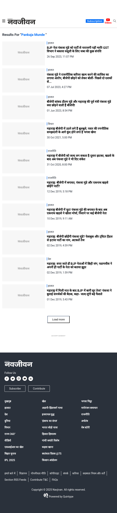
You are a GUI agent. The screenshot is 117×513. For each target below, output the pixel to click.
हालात (7, 407)
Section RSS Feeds (15, 479)
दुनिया (7, 420)
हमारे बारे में (9, 473)
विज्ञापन (23, 473)
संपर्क (65, 473)
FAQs (55, 479)
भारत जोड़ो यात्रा (50, 427)
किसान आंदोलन (49, 460)
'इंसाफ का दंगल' (49, 420)
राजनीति (85, 414)
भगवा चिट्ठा (86, 401)
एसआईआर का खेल (13, 447)
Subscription (94, 21)
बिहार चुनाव (10, 453)
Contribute (39, 388)
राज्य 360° (10, 433)
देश (6, 414)
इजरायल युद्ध (48, 414)
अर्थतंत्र (84, 420)
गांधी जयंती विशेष (50, 440)
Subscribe (15, 388)
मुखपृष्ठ (7, 401)
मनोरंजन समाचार (89, 407)
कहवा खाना (47, 447)
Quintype (68, 496)
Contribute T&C (39, 479)
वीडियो (7, 440)
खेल (44, 401)
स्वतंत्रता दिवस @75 (52, 453)
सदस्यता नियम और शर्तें (94, 473)
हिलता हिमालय (49, 433)
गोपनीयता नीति (38, 473)
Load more (58, 319)
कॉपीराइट (54, 473)
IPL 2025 (9, 460)
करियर (75, 473)
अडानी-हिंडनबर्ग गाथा (52, 407)
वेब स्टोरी (85, 427)
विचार (7, 427)
